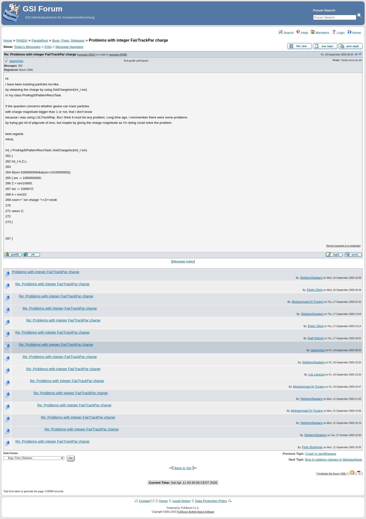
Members (320, 33)
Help (302, 33)
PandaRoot (40, 40)
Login (338, 33)
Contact (144, 501)
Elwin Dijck (314, 290)
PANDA (21, 40)
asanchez (16, 61)
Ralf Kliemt (315, 338)
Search (286, 33)
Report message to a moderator (343, 245)
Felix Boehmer (312, 447)
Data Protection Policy (211, 501)
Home (354, 33)
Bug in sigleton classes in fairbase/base (333, 459)
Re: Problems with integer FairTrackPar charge (40, 54)
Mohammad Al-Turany (307, 302)
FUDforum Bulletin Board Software (195, 511)
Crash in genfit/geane (320, 454)
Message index (183, 261)
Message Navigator (69, 47)
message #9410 (86, 54)
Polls (48, 47)
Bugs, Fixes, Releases (68, 40)
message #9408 (117, 54)
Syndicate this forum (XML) (332, 473)
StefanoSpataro (311, 277)
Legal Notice (181, 501)
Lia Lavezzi (317, 374)
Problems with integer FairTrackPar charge (45, 272)
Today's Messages (27, 47)
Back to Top (182, 468)
